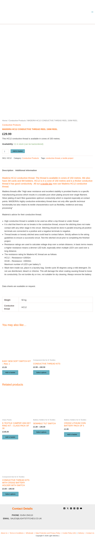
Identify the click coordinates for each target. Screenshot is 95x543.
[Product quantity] (5, 151)
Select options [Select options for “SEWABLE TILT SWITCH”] (41, 432)
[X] (68, 508)
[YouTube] (81, 508)
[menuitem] (5, 533)
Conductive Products (17, 121)
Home (4, 121)
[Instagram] (71, 508)
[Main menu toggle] (92, 12)
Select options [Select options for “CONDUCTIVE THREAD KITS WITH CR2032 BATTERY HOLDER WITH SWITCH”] (10, 494)
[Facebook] (64, 508)
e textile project (67, 158)
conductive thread (53, 158)
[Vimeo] (78, 508)
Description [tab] (7, 170)
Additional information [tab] (26, 170)
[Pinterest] (74, 508)
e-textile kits (46, 183)
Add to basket (18, 151)
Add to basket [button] (10, 372)
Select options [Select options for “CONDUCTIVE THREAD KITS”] (41, 372)
